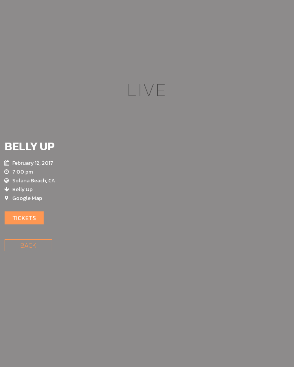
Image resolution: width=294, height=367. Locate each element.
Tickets (24, 217)
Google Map (27, 198)
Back (28, 245)
